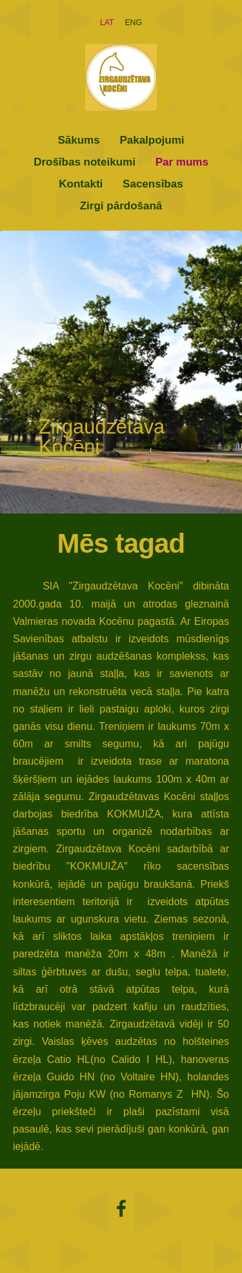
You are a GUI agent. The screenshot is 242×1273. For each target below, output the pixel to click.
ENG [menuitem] (133, 22)
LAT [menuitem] (107, 22)
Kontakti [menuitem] (81, 184)
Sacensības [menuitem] (153, 184)
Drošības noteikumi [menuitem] (85, 162)
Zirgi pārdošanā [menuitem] (121, 206)
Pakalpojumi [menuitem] (151, 140)
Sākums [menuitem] (78, 140)
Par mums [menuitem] (182, 162)
